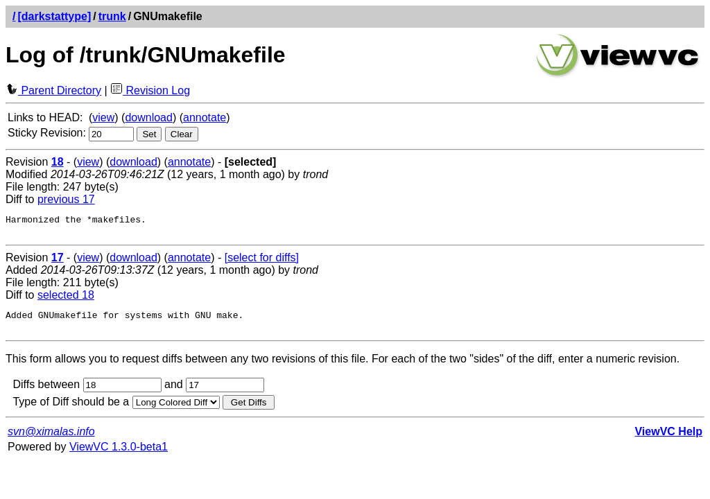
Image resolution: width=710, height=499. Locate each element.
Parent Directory (53, 90)
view (103, 117)
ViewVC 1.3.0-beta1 (118, 455)
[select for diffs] (262, 262)
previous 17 (66, 199)
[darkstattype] (54, 16)
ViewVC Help (668, 440)
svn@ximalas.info (51, 440)
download (149, 117)
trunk (112, 16)
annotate (204, 117)
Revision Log (150, 90)
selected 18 (65, 299)
